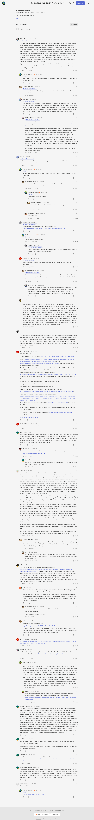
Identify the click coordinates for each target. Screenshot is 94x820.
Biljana (25, 222)
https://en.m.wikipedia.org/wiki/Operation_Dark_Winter (57, 356)
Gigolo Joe (26, 662)
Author (24, 76)
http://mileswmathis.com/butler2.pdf (34, 453)
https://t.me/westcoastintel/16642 (58, 403)
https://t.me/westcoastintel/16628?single (61, 412)
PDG (24, 300)
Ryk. (21, 156)
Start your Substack (41, 815)
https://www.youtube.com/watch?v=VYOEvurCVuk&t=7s (39, 626)
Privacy (47, 810)
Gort (21, 331)
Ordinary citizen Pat (26, 706)
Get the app (55, 814)
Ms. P (21, 470)
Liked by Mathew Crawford (27, 40)
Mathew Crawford (21, 12)
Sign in (89, 3)
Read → (18, 18)
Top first (74, 24)
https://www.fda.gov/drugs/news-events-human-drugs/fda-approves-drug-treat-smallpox (46, 391)
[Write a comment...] (49, 32)
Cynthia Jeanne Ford (26, 767)
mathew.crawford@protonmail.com (33, 794)
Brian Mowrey (24, 39)
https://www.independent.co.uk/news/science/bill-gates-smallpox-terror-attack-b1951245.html (48, 374)
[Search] (70, 3)
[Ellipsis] (77, 38)
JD (23, 587)
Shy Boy (25, 449)
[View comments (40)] (41, 12)
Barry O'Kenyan (27, 258)
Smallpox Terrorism (23, 10)
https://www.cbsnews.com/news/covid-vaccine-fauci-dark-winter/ (39, 363)
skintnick (22, 565)
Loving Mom (24, 754)
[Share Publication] (73, 3)
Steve (21, 432)
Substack (38, 819)
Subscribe (80, 3)
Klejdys (22, 649)
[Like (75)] (37, 12)
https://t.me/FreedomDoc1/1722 (29, 417)
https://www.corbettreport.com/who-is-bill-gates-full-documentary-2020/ (44, 228)
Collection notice (59, 810)
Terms (52, 810)
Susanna (25, 99)
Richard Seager (27, 86)
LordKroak (23, 739)
